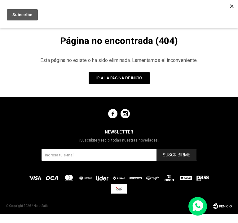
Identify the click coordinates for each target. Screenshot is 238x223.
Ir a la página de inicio (119, 78)
